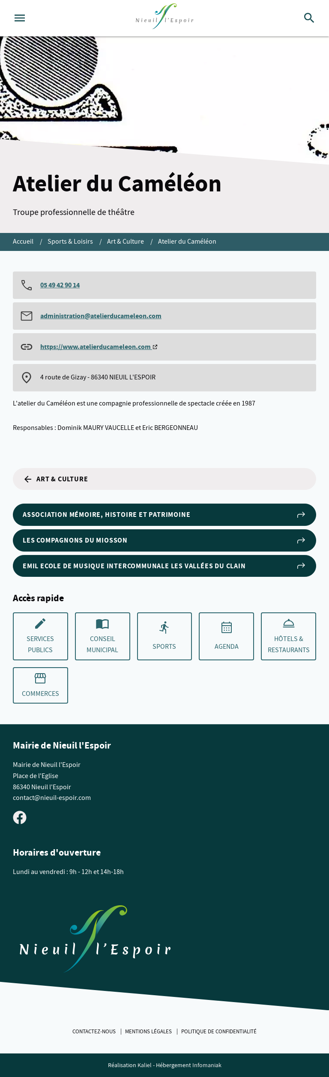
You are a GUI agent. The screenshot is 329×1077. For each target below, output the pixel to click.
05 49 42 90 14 (60, 284)
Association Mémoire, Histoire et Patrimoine (164, 515)
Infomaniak (206, 1065)
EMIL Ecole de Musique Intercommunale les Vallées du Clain (164, 566)
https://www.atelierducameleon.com (96, 346)
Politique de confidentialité (219, 1031)
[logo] (164, 18)
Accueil (24, 241)
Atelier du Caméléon (187, 241)
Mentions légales (149, 1031)
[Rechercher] (309, 18)
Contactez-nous (94, 1031)
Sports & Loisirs (71, 241)
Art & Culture (126, 241)
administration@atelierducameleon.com (101, 315)
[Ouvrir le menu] (20, 18)
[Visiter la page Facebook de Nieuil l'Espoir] (20, 817)
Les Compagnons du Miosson (164, 540)
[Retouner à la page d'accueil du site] (95, 940)
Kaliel (145, 1065)
